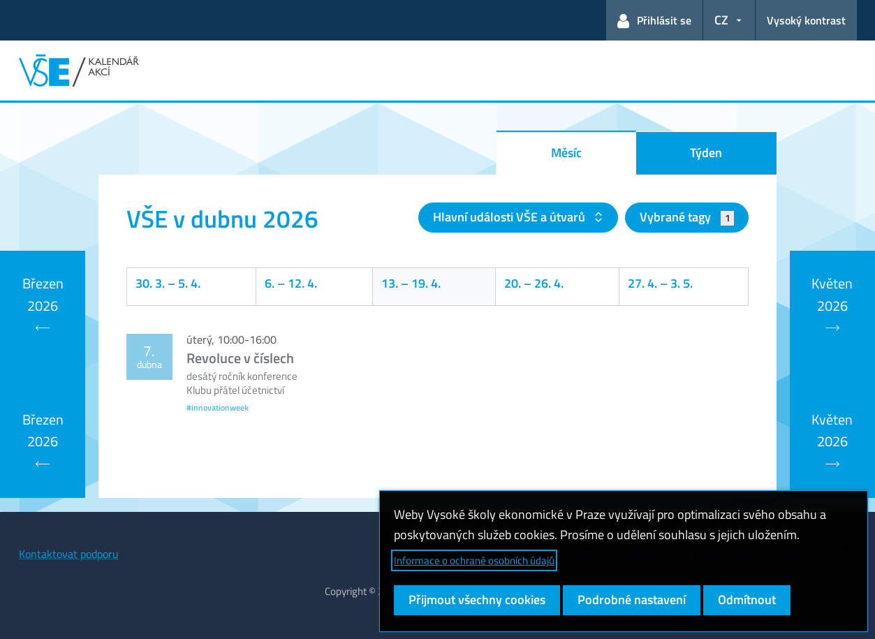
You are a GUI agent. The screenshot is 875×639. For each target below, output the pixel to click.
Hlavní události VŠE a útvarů (510, 216)
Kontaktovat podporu (69, 553)
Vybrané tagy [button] (687, 216)
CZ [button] (721, 19)
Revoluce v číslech (240, 358)
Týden (706, 152)
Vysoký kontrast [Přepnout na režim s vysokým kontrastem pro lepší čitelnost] (806, 20)
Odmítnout (747, 599)
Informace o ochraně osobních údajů (474, 560)
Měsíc (566, 152)
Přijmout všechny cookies (477, 599)
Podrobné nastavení (632, 599)
